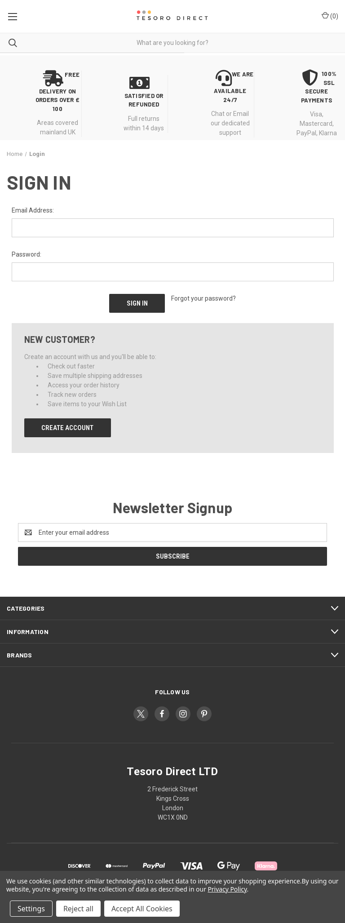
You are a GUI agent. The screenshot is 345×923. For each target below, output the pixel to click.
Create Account (67, 427)
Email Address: (33, 210)
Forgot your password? (203, 298)
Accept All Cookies (141, 909)
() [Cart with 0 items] (330, 16)
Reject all (78, 909)
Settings (31, 909)
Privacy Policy (227, 889)
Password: (26, 254)
